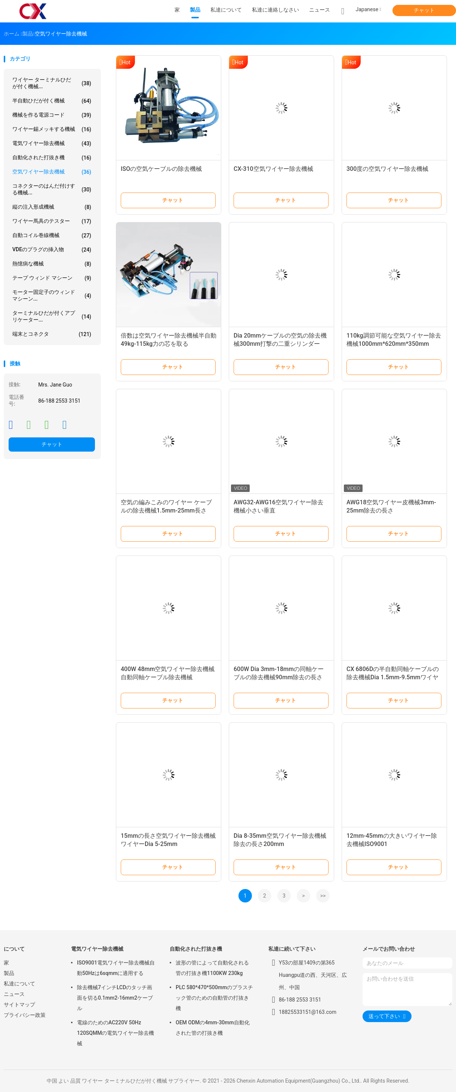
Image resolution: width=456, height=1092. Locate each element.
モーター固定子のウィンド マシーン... (51, 295)
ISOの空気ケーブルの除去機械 (161, 168)
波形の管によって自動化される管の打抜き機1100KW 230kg (212, 968)
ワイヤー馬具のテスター (51, 221)
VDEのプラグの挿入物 (51, 249)
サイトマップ (19, 1005)
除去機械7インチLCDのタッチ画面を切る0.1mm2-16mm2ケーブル (115, 997)
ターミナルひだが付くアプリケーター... (51, 316)
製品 (9, 973)
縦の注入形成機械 (51, 207)
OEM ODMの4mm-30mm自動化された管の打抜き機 (213, 1027)
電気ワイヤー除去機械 (51, 143)
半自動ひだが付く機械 (51, 101)
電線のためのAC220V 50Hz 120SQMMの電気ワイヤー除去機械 (115, 1032)
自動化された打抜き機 (51, 158)
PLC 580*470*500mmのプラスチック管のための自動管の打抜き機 (214, 997)
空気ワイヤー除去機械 (51, 172)
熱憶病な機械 (51, 264)
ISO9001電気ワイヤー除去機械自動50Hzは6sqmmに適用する (116, 968)
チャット (424, 10)
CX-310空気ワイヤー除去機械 (273, 168)
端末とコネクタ (51, 334)
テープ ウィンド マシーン (51, 278)
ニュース (14, 994)
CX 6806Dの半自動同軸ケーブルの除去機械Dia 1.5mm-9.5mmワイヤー (392, 677)
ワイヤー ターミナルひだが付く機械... (51, 83)
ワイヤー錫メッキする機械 (51, 129)
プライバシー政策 (25, 1015)
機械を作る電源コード (51, 115)
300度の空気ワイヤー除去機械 (387, 168)
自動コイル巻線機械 (51, 235)
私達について (19, 984)
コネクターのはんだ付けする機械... (51, 189)
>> (323, 896)
